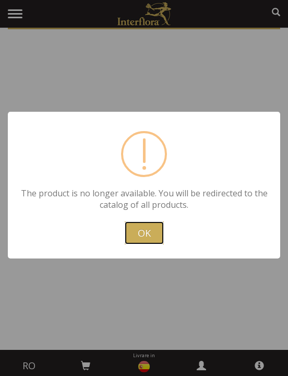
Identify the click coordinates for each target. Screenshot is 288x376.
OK (144, 233)
